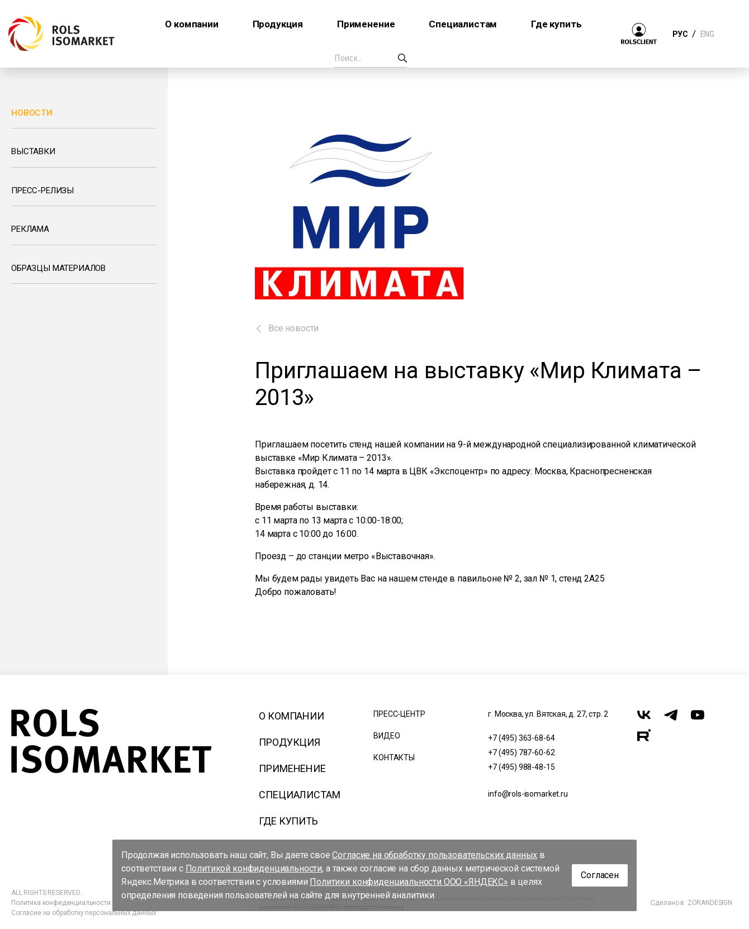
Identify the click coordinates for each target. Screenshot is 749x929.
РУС (680, 34)
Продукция (289, 742)
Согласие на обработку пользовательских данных (434, 855)
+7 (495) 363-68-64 (521, 737)
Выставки (33, 151)
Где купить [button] (556, 24)
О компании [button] (191, 24)
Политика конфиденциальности (61, 903)
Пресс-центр (399, 713)
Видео (386, 735)
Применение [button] (366, 24)
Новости (32, 113)
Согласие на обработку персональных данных (83, 913)
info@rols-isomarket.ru (527, 793)
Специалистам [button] (463, 24)
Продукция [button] (278, 24)
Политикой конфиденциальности (254, 868)
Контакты (394, 757)
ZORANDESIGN (710, 903)
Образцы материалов (58, 268)
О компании (291, 716)
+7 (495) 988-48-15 (521, 767)
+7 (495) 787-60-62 (521, 752)
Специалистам (299, 795)
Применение (292, 768)
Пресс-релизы (42, 190)
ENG (707, 34)
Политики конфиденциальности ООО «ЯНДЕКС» (409, 881)
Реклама (30, 229)
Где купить (288, 821)
